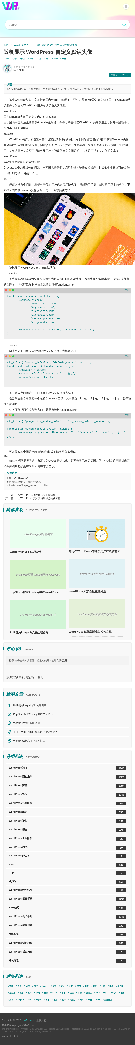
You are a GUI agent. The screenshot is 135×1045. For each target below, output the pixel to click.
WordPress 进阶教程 (67, 943)
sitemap (5, 1036)
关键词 (38, 1000)
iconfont (14, 1036)
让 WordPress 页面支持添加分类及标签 (38, 498)
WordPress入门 (22, 45)
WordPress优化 (67, 821)
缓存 (48, 59)
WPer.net (29, 1020)
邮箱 (64, 59)
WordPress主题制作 (67, 803)
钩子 (106, 993)
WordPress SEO (67, 848)
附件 (82, 1000)
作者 (80, 993)
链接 (54, 986)
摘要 (11, 1000)
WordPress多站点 (67, 856)
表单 (47, 1000)
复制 (127, 289)
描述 (72, 993)
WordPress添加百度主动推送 (87, 591)
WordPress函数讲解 (67, 777)
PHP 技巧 (67, 908)
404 (29, 1000)
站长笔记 (67, 961)
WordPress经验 (67, 830)
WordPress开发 (67, 812)
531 (125, 75)
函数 (7, 59)
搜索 (79, 986)
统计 (64, 1000)
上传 (29, 993)
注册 (64, 660)
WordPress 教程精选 (67, 926)
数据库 (12, 993)
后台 (15, 59)
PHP (67, 873)
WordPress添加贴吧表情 (25, 551)
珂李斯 (20, 70)
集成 (55, 1000)
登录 (11, 660)
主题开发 (108, 1000)
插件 (36, 986)
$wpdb (21, 1000)
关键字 (73, 1000)
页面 (19, 986)
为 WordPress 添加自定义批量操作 (36, 495)
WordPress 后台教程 (67, 952)
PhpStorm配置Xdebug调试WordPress (34, 592)
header (45, 986)
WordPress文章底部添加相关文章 (90, 631)
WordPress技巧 (67, 795)
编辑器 (89, 993)
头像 (31, 59)
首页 (6, 45)
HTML (54, 993)
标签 (87, 986)
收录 (98, 1000)
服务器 (120, 986)
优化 (95, 986)
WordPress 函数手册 (67, 899)
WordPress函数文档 (67, 890)
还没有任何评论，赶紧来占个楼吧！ (26, 677)
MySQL (67, 882)
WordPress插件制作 (67, 839)
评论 (56, 59)
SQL (114, 993)
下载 (103, 986)
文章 (39, 59)
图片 (23, 59)
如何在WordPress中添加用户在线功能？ (94, 551)
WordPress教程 (67, 786)
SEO (67, 865)
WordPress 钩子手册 (67, 917)
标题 (21, 993)
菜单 (63, 993)
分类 (71, 986)
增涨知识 (67, 934)
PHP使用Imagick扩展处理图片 (29, 632)
